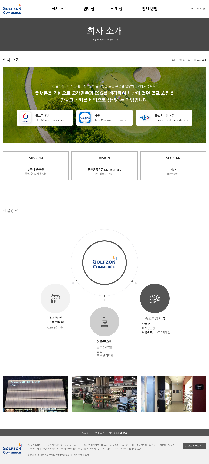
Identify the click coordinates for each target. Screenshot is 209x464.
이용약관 (99, 433)
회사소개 (86, 433)
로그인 (190, 9)
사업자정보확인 (195, 446)
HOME (174, 60)
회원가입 (201, 9)
